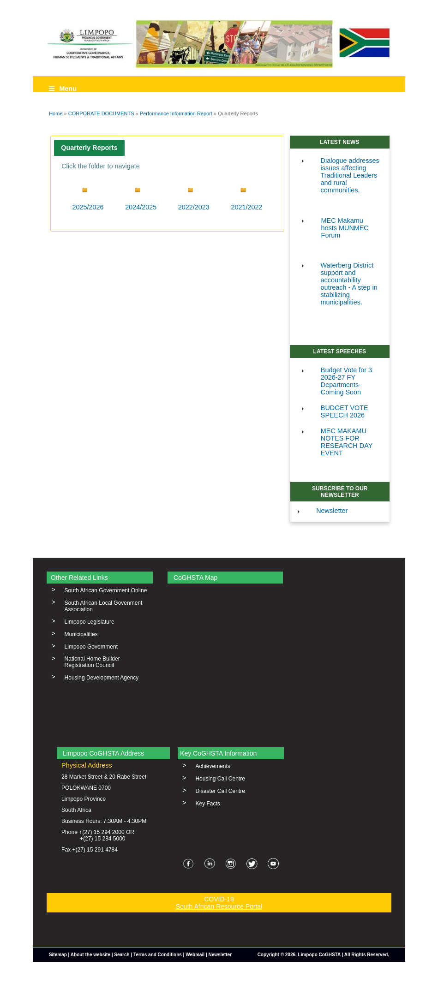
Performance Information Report (176, 113)
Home (55, 113)
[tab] (89, 148)
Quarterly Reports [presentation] (89, 147)
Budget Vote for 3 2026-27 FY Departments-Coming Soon (346, 381)
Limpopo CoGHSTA (319, 954)
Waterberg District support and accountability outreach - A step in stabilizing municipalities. (349, 284)
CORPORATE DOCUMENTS (101, 113)
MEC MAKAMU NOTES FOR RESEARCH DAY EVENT (346, 442)
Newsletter (332, 510)
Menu (63, 88)
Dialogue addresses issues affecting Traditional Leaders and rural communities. (350, 175)
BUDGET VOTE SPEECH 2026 (344, 411)
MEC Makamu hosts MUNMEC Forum (345, 228)
